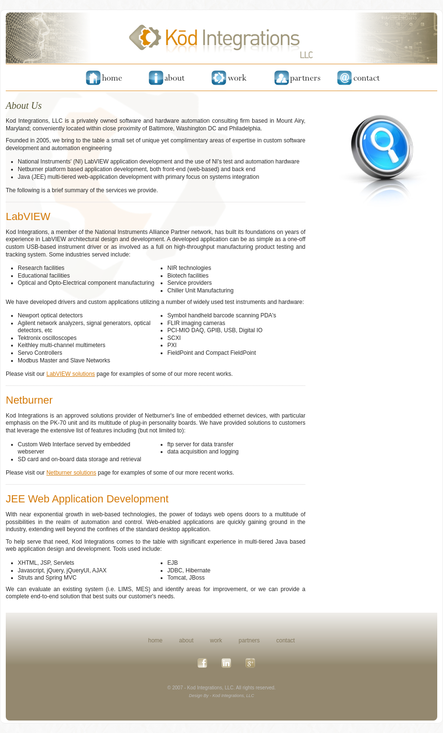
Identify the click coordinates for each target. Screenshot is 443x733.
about (186, 640)
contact (285, 640)
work (216, 640)
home (155, 640)
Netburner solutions (71, 472)
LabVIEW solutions (71, 374)
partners (249, 640)
